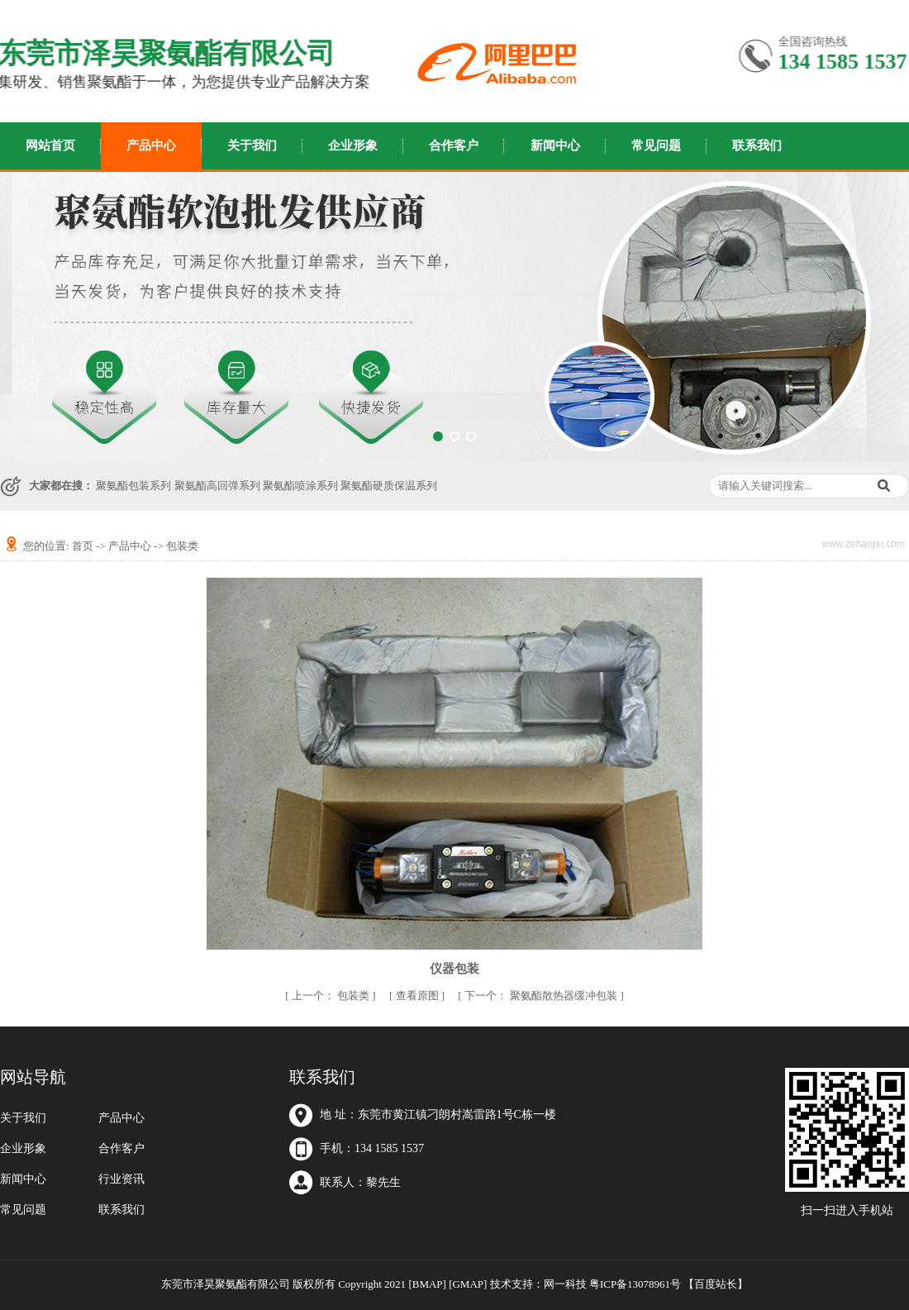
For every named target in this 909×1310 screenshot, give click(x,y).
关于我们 (252, 145)
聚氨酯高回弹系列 (217, 485)
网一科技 (565, 1284)
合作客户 (453, 145)
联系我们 (757, 145)
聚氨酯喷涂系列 (300, 485)
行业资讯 (121, 1179)
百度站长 (715, 1284)
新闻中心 (555, 145)
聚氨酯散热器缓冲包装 (542, 995)
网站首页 (50, 145)
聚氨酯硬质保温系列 (388, 485)
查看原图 (418, 995)
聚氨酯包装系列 (133, 485)
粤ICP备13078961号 (635, 1284)
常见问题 (656, 145)
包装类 (182, 546)
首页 (82, 546)
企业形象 (353, 145)
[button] (438, 436)
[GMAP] (468, 1284)
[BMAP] (427, 1284)
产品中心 (151, 145)
